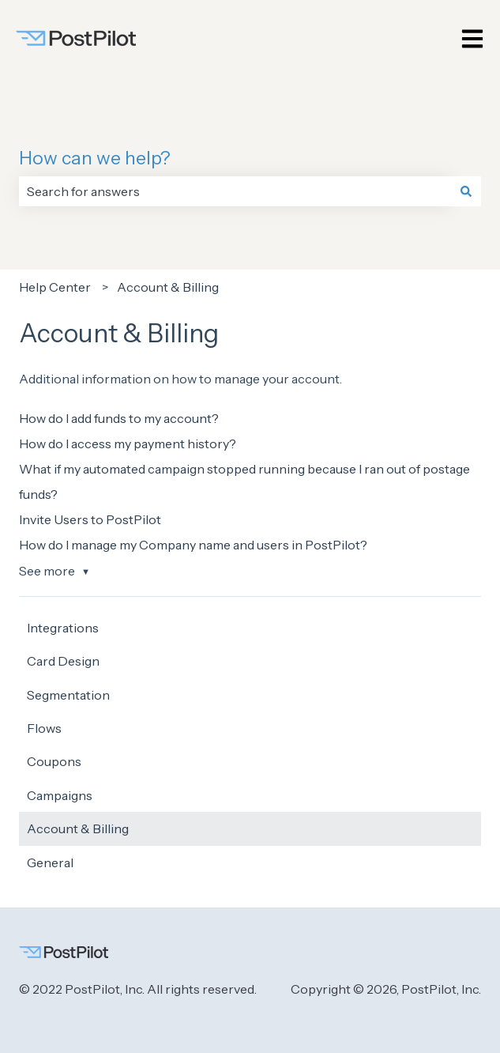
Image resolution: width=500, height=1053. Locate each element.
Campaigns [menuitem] (59, 795)
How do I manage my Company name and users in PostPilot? (193, 545)
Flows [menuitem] (44, 728)
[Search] (466, 191)
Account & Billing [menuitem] (78, 828)
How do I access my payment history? (127, 443)
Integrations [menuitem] (63, 628)
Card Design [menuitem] (63, 661)
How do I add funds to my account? (119, 418)
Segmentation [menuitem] (68, 695)
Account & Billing (168, 287)
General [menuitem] (50, 862)
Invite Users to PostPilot (90, 519)
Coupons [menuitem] (54, 761)
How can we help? (95, 158)
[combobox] (235, 191)
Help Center (55, 287)
